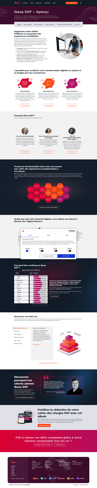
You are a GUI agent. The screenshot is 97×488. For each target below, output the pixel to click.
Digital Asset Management (36, 199)
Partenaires (47, 3)
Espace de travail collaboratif (37, 186)
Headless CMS (30, 189)
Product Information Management (42, 189)
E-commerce (66, 189)
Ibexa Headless (28, 24)
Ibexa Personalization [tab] (20, 328)
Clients (32, 3)
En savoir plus (25, 105)
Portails (60, 192)
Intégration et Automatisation (48, 199)
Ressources (39, 3)
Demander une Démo (71, 3)
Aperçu (19, 24)
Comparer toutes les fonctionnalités (48, 207)
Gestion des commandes (60, 199)
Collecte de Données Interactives (54, 196)
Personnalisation (42, 196)
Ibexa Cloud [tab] (17, 340)
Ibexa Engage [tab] (17, 334)
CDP (54, 189)
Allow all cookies (66, 256)
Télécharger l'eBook (44, 425)
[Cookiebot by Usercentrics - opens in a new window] (69, 231)
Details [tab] (48, 235)
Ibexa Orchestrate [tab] (19, 337)
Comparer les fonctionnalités (64, 24)
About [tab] (67, 235)
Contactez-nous (60, 444)
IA (30, 196)
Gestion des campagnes (48, 193)
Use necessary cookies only (48, 256)
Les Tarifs (77, 24)
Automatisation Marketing (60, 186)
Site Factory (48, 186)
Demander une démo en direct (43, 444)
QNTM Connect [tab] (18, 343)
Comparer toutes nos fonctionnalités (48, 363)
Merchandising (66, 196)
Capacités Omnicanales (36, 193)
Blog (54, 3)
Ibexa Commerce (50, 24)
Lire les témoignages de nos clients (24, 397)
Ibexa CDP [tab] (16, 331)
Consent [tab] (30, 235)
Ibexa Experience (38, 24)
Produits (25, 3)
